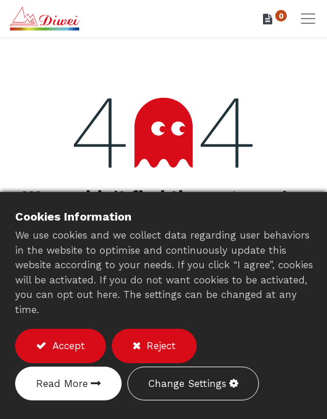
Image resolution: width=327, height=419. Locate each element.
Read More (62, 383)
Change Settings (187, 383)
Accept (67, 345)
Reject (159, 345)
